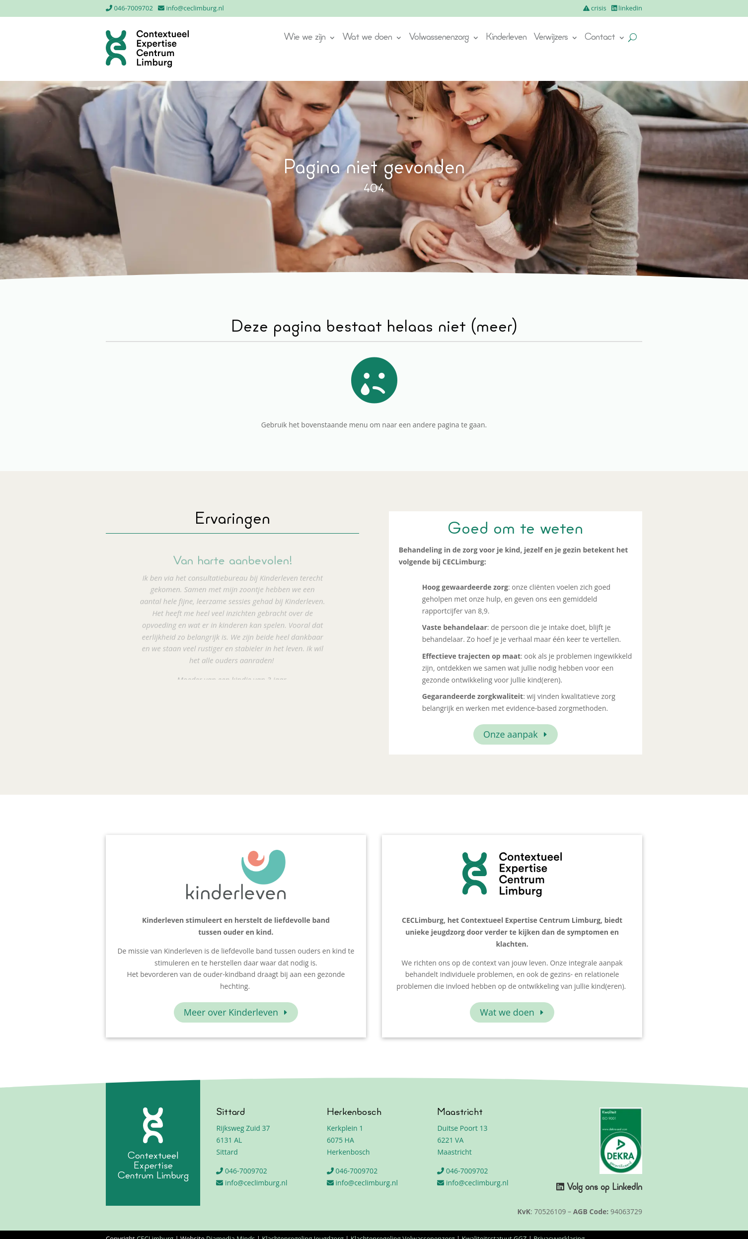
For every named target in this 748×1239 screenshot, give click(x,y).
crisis (598, 7)
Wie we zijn (304, 38)
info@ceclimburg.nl (195, 7)
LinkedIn (627, 1187)
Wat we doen (367, 38)
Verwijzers (550, 38)
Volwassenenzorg (439, 38)
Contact (600, 38)
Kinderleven (506, 38)
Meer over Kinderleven (231, 1012)
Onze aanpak (510, 734)
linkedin (630, 7)
